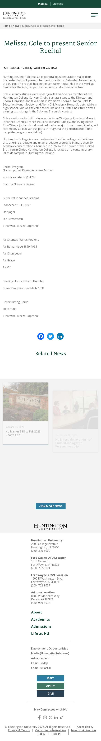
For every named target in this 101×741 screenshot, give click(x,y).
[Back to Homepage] (50, 526)
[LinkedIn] (56, 717)
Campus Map (39, 663)
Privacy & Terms (19, 730)
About (36, 612)
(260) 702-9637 (40, 585)
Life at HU (40, 633)
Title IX (56, 734)
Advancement (40, 658)
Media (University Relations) (50, 653)
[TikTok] (61, 717)
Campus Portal (41, 668)
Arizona (58, 4)
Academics (40, 619)
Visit (50, 678)
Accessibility (85, 727)
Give (51, 693)
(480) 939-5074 (40, 603)
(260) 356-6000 (40, 551)
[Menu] (95, 15)
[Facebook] (39, 717)
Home (6, 25)
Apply (50, 686)
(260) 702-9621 (40, 568)
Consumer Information (50, 730)
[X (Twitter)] (50, 717)
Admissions (41, 626)
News (16, 25)
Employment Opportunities (49, 648)
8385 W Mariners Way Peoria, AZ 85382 (45, 597)
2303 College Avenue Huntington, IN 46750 (45, 545)
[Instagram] (45, 717)
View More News (50, 506)
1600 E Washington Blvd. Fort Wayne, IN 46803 (47, 580)
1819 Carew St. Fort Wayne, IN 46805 (45, 563)
